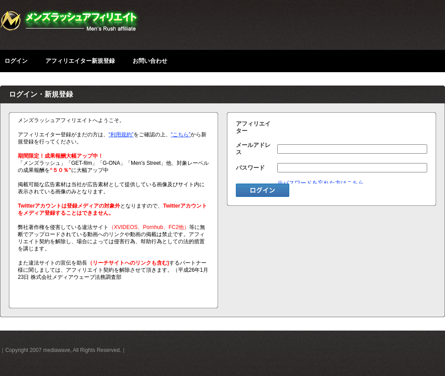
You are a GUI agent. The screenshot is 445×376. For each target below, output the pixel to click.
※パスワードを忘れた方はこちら (320, 183)
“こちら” (180, 134)
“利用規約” (121, 134)
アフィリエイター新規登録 (80, 60)
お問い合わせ (150, 60)
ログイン (16, 60)
